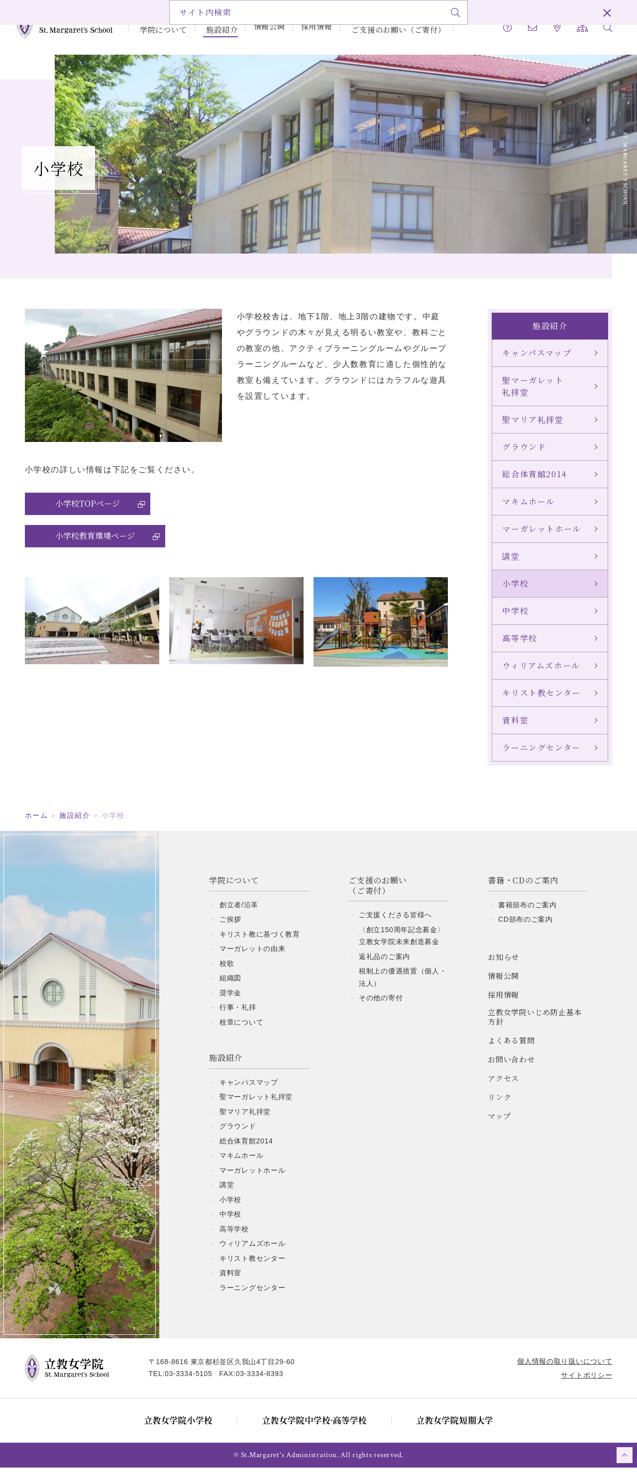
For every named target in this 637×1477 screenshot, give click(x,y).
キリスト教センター (252, 1268)
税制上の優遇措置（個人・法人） (402, 986)
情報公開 (262, 26)
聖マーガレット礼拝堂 (256, 1106)
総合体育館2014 (246, 1150)
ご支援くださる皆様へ (395, 924)
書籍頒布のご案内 (527, 914)
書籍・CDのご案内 (523, 890)
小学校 (230, 1209)
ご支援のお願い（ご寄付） (388, 26)
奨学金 (230, 1002)
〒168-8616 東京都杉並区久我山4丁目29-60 (227, 1371)
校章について (241, 1032)
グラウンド (237, 1135)
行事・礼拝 (237, 1017)
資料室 (230, 1282)
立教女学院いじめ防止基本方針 (535, 1026)
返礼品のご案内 (384, 966)
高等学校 (234, 1238)
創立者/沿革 (238, 914)
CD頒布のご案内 (525, 929)
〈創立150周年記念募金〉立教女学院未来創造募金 (401, 945)
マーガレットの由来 (252, 958)
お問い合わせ (511, 1068)
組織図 (230, 987)
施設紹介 (215, 26)
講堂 (226, 1194)
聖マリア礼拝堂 (245, 1121)
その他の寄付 (381, 1007)
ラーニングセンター (252, 1297)
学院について (160, 26)
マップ (499, 1125)
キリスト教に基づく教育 (259, 944)
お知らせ (503, 966)
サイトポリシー (581, 1385)
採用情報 (309, 26)
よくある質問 (511, 1049)
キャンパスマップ (248, 1092)
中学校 (230, 1223)
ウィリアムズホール (252, 1253)
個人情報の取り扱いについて (559, 1371)
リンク (499, 1106)
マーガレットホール (252, 1180)
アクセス (503, 1087)
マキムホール (241, 1165)
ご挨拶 (230, 929)
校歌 (226, 973)
